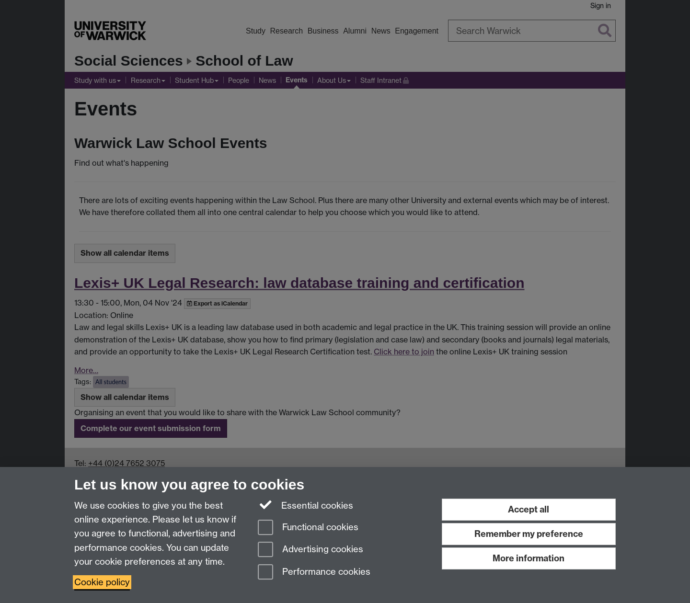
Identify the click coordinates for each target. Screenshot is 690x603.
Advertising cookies (310, 550)
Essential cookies (305, 505)
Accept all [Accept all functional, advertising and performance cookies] (528, 509)
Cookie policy (102, 582)
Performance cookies (314, 572)
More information (528, 558)
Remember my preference (528, 533)
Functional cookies (308, 528)
